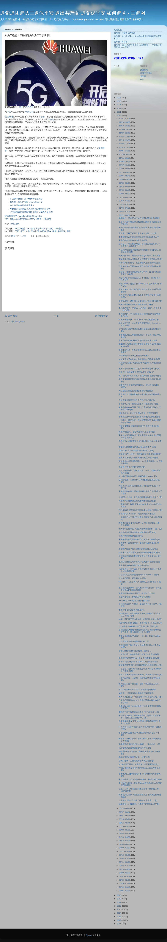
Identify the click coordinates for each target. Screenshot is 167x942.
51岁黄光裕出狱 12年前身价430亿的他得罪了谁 (139, 320)
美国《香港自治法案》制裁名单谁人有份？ (137, 305)
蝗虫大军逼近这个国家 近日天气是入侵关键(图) (138, 458)
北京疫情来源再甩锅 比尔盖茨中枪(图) (135, 748)
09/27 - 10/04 (124, 165)
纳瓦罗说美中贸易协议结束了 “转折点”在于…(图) (139, 712)
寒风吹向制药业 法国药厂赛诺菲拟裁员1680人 (138, 341)
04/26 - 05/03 (124, 834)
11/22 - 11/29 (124, 137)
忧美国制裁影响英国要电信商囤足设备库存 (31, 212)
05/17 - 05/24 (124, 823)
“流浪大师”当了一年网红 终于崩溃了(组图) (136, 451)
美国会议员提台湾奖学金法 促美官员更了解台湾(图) (140, 259)
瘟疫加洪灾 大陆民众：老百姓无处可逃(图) (137, 514)
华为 (21, 107)
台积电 (51, 119)
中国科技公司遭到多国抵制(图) (132, 610)
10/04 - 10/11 (124, 162)
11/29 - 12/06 (124, 133)
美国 (7, 117)
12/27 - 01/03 (124, 119)
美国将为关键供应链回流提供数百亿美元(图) (137, 501)
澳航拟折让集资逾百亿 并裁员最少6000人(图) (138, 476)
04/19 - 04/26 (124, 837)
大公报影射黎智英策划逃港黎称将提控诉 (136, 391)
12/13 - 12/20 (124, 126)
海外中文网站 (146, 73)
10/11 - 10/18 (124, 158)
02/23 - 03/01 (124, 866)
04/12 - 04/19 (124, 841)
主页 (56, 316)
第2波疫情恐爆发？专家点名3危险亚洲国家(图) (138, 764)
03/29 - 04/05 (124, 848)
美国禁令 (62, 231)
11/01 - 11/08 (124, 147)
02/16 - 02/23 (124, 869)
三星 (17, 231)
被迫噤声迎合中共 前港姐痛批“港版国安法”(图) (138, 549)
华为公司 (29, 112)
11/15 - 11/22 (124, 140)
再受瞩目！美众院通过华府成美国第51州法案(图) (139, 218)
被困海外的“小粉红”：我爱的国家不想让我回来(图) (140, 454)
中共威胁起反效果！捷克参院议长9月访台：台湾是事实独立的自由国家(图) (140, 589)
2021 (119, 112)
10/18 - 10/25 (124, 154)
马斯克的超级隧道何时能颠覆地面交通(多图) (137, 532)
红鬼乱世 (118, 30)
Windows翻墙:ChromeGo (30, 216)
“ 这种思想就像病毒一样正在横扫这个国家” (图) (138, 626)
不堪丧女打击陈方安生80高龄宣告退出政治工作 (139, 237)
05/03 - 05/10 (124, 830)
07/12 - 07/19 (124, 204)
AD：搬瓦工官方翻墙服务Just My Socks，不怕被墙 (28, 219)
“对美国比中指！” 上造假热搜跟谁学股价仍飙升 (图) (140, 497)
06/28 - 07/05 (124, 212)
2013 (119, 917)
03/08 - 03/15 (124, 859)
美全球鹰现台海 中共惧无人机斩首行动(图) (137, 593)
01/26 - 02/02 (124, 880)
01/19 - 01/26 (124, 884)
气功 (142, 80)
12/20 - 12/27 (124, 122)
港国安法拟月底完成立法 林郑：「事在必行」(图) (139, 744)
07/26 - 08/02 (124, 197)
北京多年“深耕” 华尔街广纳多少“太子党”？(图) (138, 800)
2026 (119, 98)
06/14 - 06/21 (124, 808)
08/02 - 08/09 (124, 194)
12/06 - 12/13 (124, 129)
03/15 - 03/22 (124, 855)
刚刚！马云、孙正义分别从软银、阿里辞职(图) (138, 413)
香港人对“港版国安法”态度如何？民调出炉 (136, 372)
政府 (11, 117)
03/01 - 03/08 (124, 862)
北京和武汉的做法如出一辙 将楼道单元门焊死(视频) (140, 623)
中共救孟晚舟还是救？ (22, 205)
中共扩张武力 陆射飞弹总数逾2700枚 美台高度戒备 (140, 779)
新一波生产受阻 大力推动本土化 (26, 202)
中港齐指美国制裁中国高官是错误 (133, 240)
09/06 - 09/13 (124, 176)
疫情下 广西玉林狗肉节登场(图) (132, 467)
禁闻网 (143, 76)
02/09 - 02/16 (124, 873)
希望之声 (15, 224)
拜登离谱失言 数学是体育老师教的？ (134, 356)
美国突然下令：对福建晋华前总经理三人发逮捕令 (139, 256)
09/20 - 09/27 (124, 169)
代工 (31, 107)
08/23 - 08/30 (124, 183)
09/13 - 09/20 (124, 172)
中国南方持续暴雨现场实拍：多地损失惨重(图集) (139, 417)
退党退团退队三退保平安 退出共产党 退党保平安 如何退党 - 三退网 (72, 13)
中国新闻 (59, 228)
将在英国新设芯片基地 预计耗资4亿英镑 (30, 209)
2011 (119, 924)
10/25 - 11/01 (124, 151)
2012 (119, 920)
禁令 (43, 117)
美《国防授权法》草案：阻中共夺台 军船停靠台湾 (140, 376)
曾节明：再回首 (120, 42)
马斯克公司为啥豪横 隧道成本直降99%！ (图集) (139, 575)
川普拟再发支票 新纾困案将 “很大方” (134, 641)
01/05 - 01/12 (124, 891)
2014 (119, 913)
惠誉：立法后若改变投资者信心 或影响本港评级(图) (140, 674)
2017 (119, 902)
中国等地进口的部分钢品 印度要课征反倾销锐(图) (139, 539)
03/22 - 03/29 (124, 851)
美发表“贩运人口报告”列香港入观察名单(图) (137, 432)
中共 (9, 112)
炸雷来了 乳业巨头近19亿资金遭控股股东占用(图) (139, 553)
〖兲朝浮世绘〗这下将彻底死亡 (26, 199)
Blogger (89, 935)
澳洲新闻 (144, 70)
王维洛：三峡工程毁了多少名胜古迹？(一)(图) (138, 233)
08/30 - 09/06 (124, 179)
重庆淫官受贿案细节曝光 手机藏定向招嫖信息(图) (139, 562)
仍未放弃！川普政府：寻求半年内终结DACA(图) (139, 804)
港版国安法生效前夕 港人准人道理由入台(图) (138, 447)
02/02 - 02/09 (124, 876)
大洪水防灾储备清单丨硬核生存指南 (134, 565)
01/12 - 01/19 (124, 887)
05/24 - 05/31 (124, 819)
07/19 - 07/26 (124, 201)
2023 (119, 108)
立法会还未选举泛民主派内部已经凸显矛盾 (137, 400)
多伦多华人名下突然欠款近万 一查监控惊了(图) (138, 404)
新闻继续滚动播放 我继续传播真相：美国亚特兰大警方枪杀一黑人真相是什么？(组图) (140, 631)
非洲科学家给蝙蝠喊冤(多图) (131, 536)
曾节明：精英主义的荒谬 (124, 33)
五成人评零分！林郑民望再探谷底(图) (134, 597)
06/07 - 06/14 (124, 812)
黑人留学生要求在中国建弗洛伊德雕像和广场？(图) (140, 529)
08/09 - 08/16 (124, 190)
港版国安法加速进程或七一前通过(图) (134, 757)
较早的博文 (101, 316)
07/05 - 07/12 (124, 208)
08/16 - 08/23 (124, 187)
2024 (119, 105)
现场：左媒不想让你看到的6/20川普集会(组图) (138, 662)
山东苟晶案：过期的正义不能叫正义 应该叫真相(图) (140, 301)
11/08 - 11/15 (124, 144)
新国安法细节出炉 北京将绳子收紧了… (135, 651)
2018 (119, 899)
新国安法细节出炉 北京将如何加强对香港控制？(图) (140, 665)
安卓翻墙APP (11, 216)
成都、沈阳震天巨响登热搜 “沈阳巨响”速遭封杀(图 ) (140, 619)
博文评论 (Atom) (18, 322)
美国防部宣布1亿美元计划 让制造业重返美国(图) (139, 658)
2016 (119, 906)
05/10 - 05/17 (124, 826)
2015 (119, 909)
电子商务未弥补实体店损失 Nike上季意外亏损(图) (139, 369)
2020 (119, 115)
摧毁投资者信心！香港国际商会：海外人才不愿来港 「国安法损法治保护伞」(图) (139, 717)
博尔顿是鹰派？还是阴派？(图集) (132, 578)
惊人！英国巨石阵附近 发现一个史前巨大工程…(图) (140, 697)
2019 (119, 895)
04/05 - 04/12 (124, 844)
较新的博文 (11, 316)
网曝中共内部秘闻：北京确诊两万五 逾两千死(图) (139, 263)
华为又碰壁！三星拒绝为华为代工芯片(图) (34, 228)
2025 (119, 101)
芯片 (27, 107)
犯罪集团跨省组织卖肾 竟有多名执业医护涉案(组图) (140, 510)
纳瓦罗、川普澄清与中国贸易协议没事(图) (136, 693)
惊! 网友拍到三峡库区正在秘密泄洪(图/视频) (137, 690)
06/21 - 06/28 (124, 215)
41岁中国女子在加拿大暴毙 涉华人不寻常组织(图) (139, 359)
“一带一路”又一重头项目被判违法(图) (134, 601)
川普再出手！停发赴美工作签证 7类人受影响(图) (139, 654)
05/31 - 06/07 (124, 816)
